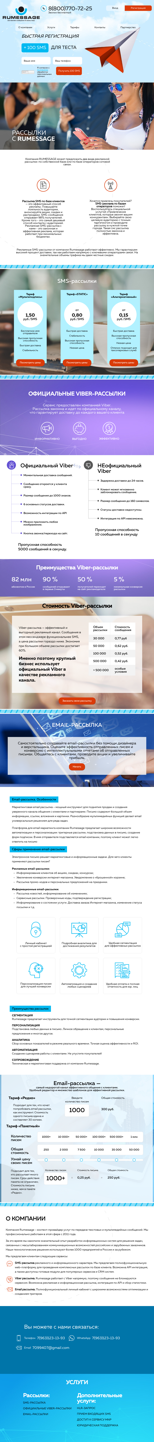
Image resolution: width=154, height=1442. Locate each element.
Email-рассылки (35, 1414)
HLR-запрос (86, 1408)
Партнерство (128, 27)
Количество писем (55, 1170)
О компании (25, 27)
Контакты (99, 27)
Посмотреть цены (30, 363)
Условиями (42, 70)
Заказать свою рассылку (77, 701)
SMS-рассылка (34, 1402)
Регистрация (138, 8)
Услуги (51, 27)
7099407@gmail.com (50, 1348)
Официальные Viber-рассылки (47, 1408)
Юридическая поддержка (97, 1425)
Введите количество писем (77, 1100)
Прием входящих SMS (94, 1414)
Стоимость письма (87, 1170)
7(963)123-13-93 (51, 1338)
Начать (77, 767)
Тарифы (74, 27)
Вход (115, 8)
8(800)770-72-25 (70, 9)
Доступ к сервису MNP (94, 1419)
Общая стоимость (118, 1170)
